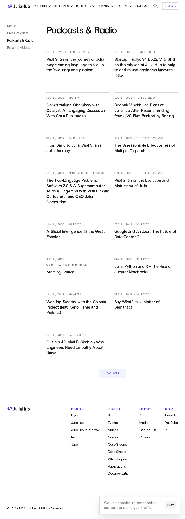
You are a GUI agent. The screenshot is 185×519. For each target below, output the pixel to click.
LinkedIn (171, 415)
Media (11, 26)
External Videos (18, 47)
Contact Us (147, 430)
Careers (145, 437)
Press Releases (18, 33)
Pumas (76, 437)
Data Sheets (117, 452)
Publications (117, 466)
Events (113, 423)
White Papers (118, 459)
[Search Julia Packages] (155, 6)
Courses (114, 437)
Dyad (75, 415)
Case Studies (117, 444)
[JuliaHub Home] (34, 409)
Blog (111, 415)
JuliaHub (77, 423)
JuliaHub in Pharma (85, 430)
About (144, 415)
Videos (113, 430)
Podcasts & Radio (20, 40)
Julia (74, 444)
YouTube (171, 423)
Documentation (119, 473)
